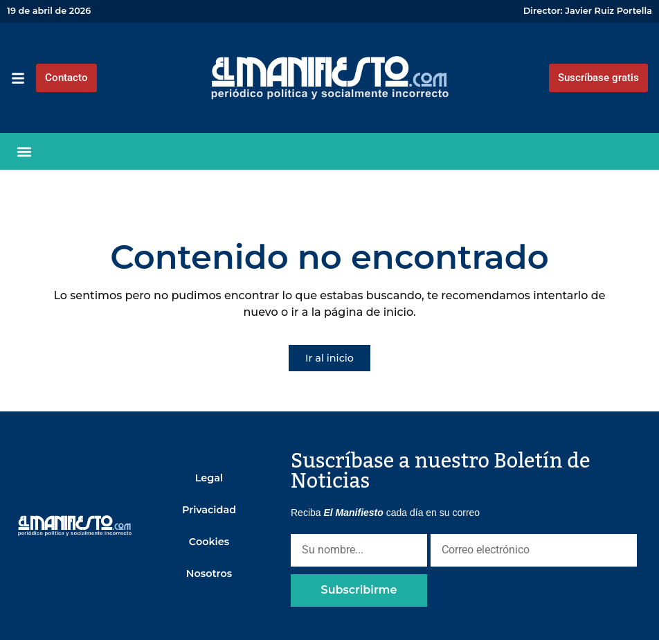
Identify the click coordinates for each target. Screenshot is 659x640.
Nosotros (209, 573)
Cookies (209, 541)
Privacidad (209, 510)
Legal (209, 478)
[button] (24, 151)
